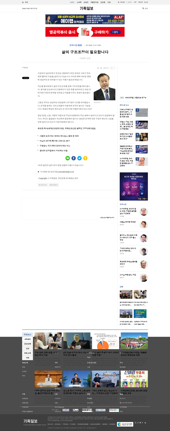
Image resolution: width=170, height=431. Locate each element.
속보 (122, 97)
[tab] (27, 339)
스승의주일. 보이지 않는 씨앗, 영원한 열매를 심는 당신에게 (126, 162)
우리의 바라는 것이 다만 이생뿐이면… (128, 249)
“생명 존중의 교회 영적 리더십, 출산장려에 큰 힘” (47, 392)
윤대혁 (79, 2)
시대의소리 (43, 185)
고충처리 (104, 424)
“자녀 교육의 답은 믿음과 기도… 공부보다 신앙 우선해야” (105, 392)
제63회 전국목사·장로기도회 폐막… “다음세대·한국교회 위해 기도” (126, 150)
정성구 (122, 277)
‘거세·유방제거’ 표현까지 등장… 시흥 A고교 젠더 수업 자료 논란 (126, 113)
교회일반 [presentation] (27, 339)
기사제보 (72, 424)
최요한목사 (54, 185)
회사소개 (50, 424)
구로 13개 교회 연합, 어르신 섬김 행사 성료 (47, 354)
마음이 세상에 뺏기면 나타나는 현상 (55, 141)
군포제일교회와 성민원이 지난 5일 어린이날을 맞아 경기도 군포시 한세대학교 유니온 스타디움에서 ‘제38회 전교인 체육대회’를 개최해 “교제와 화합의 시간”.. (134, 362)
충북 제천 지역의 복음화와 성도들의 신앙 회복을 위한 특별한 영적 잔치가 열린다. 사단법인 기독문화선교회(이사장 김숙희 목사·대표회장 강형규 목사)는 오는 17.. (134, 400)
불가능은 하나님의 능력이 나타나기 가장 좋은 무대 (128, 237)
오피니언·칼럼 (75, 45)
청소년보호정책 (95, 424)
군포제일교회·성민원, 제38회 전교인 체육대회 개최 (134, 354)
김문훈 (103, 2)
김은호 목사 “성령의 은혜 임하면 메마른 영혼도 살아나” (76, 392)
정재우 (122, 225)
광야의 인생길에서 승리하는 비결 (53, 150)
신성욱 (122, 243)
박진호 (122, 253)
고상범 (122, 216)
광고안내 (57, 424)
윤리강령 (112, 424)
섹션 (25, 2)
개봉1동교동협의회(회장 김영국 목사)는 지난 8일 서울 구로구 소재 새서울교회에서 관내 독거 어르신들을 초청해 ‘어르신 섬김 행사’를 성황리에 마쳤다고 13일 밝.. (48, 362)
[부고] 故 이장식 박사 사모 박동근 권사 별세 (76, 354)
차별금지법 (94, 2)
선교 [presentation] (27, 348)
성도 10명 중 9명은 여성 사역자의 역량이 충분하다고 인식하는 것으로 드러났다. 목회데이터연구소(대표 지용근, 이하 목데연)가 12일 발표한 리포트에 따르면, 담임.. (105, 362)
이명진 (122, 267)
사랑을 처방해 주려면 (128, 222)
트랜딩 (72, 2)
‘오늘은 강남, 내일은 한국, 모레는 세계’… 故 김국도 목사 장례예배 (126, 125)
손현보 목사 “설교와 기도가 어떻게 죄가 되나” (126, 136)
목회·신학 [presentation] (27, 353)
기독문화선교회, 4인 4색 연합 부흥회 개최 (134, 392)
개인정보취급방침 (83, 424)
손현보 (86, 2)
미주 (135, 2)
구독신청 (140, 2)
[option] (127, 298)
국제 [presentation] (27, 358)
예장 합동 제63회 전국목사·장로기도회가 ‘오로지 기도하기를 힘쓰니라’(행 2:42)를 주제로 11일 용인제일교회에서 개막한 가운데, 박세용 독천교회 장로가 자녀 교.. (105, 400)
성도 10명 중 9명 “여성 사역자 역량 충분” (105, 354)
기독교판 (122, 2)
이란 (108, 2)
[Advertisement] (133, 80)
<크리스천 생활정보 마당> (107, 218)
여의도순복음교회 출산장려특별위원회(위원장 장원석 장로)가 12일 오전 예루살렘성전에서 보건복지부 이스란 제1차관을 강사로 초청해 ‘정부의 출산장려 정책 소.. (48, 400)
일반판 (130, 2)
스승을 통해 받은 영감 (128, 275)
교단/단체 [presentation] (27, 344)
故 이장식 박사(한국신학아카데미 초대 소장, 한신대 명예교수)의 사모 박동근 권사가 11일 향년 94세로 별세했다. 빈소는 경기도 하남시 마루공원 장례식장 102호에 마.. (76, 363)
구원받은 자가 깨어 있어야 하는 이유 (55, 145)
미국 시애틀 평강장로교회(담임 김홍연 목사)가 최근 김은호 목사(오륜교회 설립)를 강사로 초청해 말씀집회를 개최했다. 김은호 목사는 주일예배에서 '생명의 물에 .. (76, 400)
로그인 (146, 2)
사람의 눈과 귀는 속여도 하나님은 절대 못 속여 (59, 136)
